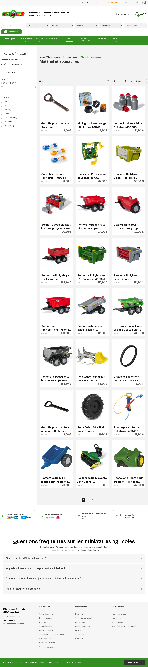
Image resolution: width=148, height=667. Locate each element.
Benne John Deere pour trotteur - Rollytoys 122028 (128, 480)
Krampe (9, 126)
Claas (8, 106)
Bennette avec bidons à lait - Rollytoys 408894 (56, 226)
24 (116, 81)
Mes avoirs (116, 618)
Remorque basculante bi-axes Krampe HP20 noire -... (55, 378)
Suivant (102, 499)
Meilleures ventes (82, 626)
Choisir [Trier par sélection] (140, 81)
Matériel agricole (46, 614)
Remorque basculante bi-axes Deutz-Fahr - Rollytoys (128, 328)
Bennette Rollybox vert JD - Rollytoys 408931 (92, 277)
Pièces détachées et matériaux (52, 635)
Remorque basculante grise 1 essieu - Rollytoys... (91, 328)
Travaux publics (45, 618)
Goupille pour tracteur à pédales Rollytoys (55, 429)
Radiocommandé (46, 630)
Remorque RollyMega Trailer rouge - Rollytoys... (55, 277)
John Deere (11, 118)
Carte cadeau (97, 3)
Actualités (79, 635)
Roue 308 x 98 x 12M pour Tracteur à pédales (90, 429)
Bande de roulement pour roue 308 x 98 (126, 378)
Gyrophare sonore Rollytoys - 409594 (53, 175)
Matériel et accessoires (12, 64)
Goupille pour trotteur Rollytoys (55, 125)
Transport (43, 622)
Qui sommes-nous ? (83, 618)
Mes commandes (119, 614)
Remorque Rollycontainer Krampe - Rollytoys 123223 (56, 328)
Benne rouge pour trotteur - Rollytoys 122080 (126, 226)
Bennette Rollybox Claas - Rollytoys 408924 (125, 176)
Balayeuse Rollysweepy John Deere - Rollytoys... (92, 480)
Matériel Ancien (45, 626)
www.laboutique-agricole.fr (14, 623)
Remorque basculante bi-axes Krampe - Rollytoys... (91, 226)
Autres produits (45, 639)
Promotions (113, 3)
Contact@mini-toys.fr (128, 518)
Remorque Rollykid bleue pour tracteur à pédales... (54, 480)
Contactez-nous (82, 639)
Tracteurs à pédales (14, 54)
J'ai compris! (134, 663)
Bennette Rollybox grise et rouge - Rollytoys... (125, 277)
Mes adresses (117, 622)
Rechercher (13, 32)
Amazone (10, 102)
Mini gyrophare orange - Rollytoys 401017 (91, 125)
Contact (126, 3)
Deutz (8, 110)
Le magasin (80, 630)
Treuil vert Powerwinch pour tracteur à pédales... (92, 176)
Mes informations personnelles (125, 626)
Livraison (79, 614)
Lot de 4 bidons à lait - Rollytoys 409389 (128, 125)
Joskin (8, 122)
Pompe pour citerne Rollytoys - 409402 (126, 429)
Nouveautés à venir (47, 647)
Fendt (8, 114)
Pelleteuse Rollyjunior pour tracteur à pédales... (91, 378)
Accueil (85, 3)
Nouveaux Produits (47, 643)
